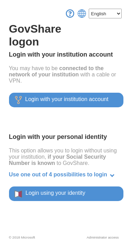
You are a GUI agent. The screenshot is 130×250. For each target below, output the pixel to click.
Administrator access (102, 237)
